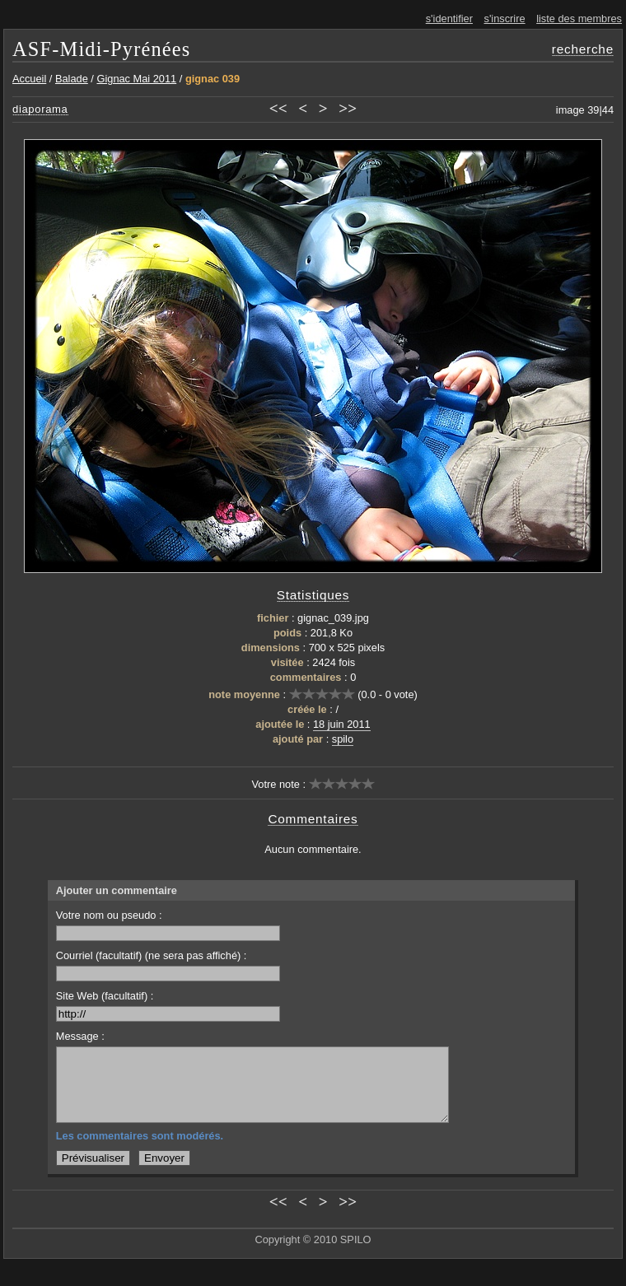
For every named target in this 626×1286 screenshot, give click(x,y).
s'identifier (449, 18)
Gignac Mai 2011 (136, 78)
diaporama (40, 109)
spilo (342, 739)
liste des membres (579, 18)
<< (278, 108)
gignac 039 (212, 78)
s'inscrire (505, 18)
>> (348, 108)
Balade (71, 78)
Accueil (29, 78)
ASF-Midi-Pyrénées (101, 49)
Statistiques (313, 595)
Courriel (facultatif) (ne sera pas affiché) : (168, 965)
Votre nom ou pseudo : (168, 925)
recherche (583, 49)
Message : (80, 1036)
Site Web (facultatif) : (168, 1006)
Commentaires (312, 819)
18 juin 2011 (342, 724)
